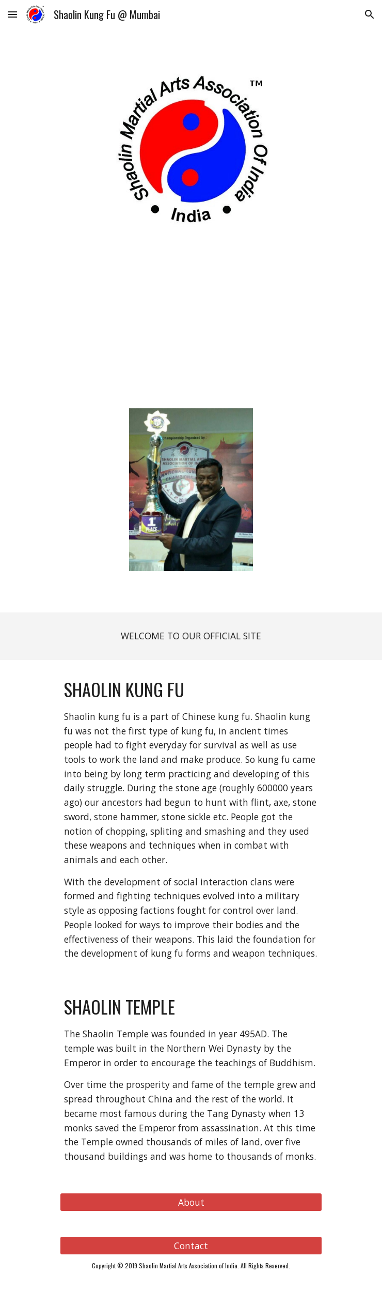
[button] (12, 14)
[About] (190, 1202)
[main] (191, 247)
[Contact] (190, 1245)
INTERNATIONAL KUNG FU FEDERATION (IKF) (191, 255)
